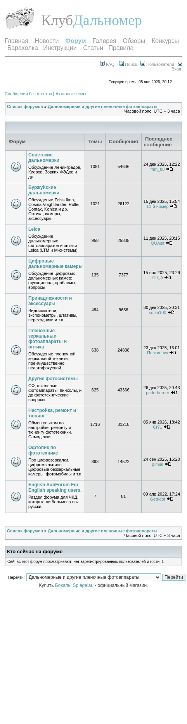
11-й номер (158, 206)
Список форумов (25, 106)
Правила (120, 48)
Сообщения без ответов (28, 93)
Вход (176, 66)
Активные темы (70, 93)
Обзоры (134, 41)
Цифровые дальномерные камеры (55, 263)
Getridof (157, 499)
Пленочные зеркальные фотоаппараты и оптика (47, 339)
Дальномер (107, 20)
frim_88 (158, 169)
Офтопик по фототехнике (43, 450)
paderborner (157, 392)
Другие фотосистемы (53, 378)
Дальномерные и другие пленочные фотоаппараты (102, 106)
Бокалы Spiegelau (75, 585)
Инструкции (59, 48)
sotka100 (157, 312)
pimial (157, 464)
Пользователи (157, 64)
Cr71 (157, 427)
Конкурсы (165, 41)
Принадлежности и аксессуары (50, 300)
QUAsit (157, 243)
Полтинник (157, 352)
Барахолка (22, 48)
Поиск (128, 64)
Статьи (93, 48)
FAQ (107, 64)
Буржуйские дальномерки (43, 190)
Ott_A (157, 277)
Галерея (104, 41)
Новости (47, 41)
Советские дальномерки (43, 157)
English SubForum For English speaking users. (54, 487)
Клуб (57, 20)
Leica (34, 229)
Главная (16, 41)
